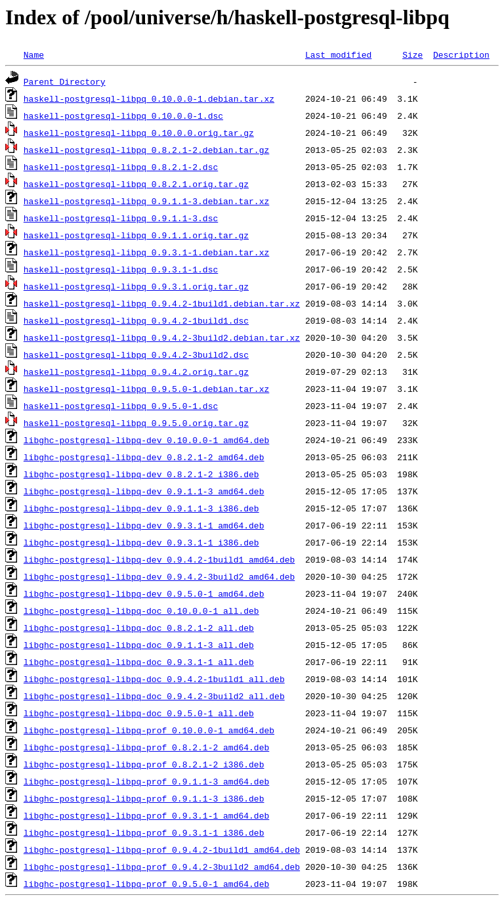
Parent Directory (65, 81)
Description (461, 54)
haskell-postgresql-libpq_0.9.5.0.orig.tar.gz (136, 423)
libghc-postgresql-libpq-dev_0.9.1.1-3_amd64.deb (144, 491)
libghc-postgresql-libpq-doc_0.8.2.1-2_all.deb (139, 628)
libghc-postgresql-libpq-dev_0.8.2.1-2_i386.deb (141, 474)
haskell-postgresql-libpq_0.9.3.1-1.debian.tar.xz (146, 252)
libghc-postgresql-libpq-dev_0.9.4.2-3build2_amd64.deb (159, 576)
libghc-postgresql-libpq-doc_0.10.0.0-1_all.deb (141, 610)
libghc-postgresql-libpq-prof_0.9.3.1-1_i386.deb (144, 832)
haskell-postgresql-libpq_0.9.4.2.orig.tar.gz (136, 371)
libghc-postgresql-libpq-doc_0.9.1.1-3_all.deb (139, 645)
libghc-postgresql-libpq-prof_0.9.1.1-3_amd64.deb (146, 781)
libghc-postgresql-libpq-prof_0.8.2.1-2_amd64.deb (146, 747)
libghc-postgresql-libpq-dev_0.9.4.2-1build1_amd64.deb (159, 559)
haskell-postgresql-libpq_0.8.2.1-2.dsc (121, 167)
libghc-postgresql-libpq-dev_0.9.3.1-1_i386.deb (141, 542)
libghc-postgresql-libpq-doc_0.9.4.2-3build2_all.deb (154, 696)
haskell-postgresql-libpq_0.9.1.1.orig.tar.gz (136, 235)
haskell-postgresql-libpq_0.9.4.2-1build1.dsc (136, 320)
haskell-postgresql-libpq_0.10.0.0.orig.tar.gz (139, 133)
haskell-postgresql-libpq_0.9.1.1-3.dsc (121, 218)
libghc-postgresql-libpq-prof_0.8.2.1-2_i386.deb (144, 764)
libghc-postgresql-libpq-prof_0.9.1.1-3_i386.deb (144, 798)
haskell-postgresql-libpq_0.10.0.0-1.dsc (123, 115)
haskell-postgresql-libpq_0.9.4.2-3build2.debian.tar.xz (162, 337)
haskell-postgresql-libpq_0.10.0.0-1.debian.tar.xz (149, 98)
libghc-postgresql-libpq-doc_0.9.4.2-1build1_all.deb (154, 679)
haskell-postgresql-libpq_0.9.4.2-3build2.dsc (136, 354)
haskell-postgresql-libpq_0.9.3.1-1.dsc (121, 269)
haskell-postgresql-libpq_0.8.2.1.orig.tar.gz (136, 184)
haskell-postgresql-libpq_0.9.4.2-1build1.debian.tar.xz (162, 303)
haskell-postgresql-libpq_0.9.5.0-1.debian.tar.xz (146, 389)
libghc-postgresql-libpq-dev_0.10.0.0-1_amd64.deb (146, 440)
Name (34, 54)
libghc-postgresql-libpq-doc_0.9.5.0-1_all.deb (139, 713)
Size (412, 54)
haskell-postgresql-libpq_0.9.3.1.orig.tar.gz (136, 286)
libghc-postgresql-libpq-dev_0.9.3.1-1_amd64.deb (144, 525)
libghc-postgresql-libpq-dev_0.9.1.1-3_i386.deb (141, 508)
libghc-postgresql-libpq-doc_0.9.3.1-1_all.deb (139, 662)
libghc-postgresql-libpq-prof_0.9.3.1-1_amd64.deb (146, 815)
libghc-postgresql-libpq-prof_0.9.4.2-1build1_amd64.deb (162, 849)
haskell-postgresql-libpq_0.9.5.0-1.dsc (121, 406)
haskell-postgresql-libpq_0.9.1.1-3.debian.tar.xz (146, 201)
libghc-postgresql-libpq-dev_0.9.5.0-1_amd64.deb (144, 593)
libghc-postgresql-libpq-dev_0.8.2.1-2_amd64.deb (144, 457)
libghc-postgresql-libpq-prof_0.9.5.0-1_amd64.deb (146, 884)
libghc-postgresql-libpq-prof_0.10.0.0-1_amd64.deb (149, 730)
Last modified (338, 54)
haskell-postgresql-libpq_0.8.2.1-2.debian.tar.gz (146, 150)
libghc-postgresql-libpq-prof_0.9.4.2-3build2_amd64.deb (162, 866)
